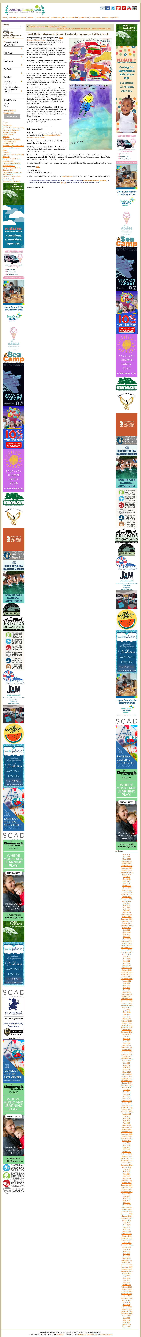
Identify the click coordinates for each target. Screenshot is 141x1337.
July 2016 (126, 1116)
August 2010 (126, 1273)
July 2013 (126, 1196)
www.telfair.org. (67, 176)
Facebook (107, 8)
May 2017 (126, 1094)
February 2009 (126, 1307)
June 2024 (126, 905)
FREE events (21, 18)
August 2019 (126, 1034)
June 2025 (126, 879)
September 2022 (126, 952)
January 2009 (127, 1309)
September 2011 (126, 1245)
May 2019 (126, 1041)
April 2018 (126, 1069)
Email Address (13, 45)
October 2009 (127, 1296)
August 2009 (126, 1300)
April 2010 (126, 1282)
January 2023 (127, 943)
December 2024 (126, 892)
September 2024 (126, 899)
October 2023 (127, 923)
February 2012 (126, 1234)
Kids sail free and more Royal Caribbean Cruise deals (47, 26)
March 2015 (126, 1152)
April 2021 (126, 990)
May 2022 (126, 961)
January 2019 (127, 1050)
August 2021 (126, 981)
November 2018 (126, 1054)
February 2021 (126, 994)
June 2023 (126, 932)
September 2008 (126, 1313)
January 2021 (127, 996)
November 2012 (126, 1214)
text (7, 106)
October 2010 (127, 1269)
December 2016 (126, 1105)
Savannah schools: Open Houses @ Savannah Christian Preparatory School (84, 28)
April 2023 (126, 937)
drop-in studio (48, 135)
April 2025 (126, 883)
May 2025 (126, 881)
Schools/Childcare (42, 18)
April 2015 (126, 1149)
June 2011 (126, 1251)
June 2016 (126, 1118)
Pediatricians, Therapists (11, 139)
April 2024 (126, 910)
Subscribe (102, 8)
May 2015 (126, 1147)
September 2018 (126, 1058)
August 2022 (126, 954)
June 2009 (126, 1305)
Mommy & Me (8, 143)
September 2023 (126, 925)
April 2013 (126, 1203)
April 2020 (126, 1016)
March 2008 (126, 1324)
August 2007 (126, 1327)
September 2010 (126, 1271)
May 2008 (126, 1322)
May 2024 (126, 908)
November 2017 (126, 1081)
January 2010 (127, 1289)
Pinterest (123, 8)
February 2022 (126, 968)
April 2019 (126, 1043)
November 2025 (126, 868)
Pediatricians (55, 18)
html (7, 103)
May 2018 (126, 1067)
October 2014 (127, 1163)
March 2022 (126, 965)
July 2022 (126, 956)
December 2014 (126, 1158)
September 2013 (126, 1192)
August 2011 (126, 1247)
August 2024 (126, 901)
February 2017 (126, 1101)
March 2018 (126, 1072)
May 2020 (126, 1014)
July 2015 (126, 1143)
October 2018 (127, 1056)
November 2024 (126, 894)
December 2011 (126, 1238)
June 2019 (126, 1039)
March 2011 (126, 1258)
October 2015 (127, 1136)
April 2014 (126, 1176)
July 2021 (126, 983)
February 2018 (126, 1074)
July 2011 (126, 1249)
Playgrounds (7, 125)
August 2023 (126, 928)
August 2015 (126, 1141)
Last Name (13, 61)
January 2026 (127, 863)
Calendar (30, 18)
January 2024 (127, 917)
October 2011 (127, 1243)
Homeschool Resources (11, 148)
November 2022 (126, 948)
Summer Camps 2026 (110, 18)
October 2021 (127, 976)
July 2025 (126, 877)
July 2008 (126, 1318)
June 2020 (126, 1012)
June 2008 (126, 1320)
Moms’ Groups (8, 134)
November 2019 (126, 1027)
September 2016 (126, 1112)
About (5, 18)
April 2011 (126, 1256)
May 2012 (126, 1227)
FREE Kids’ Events (9, 141)
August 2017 (126, 1087)
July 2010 (126, 1276)
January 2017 (127, 1103)
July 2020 (126, 1010)
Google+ (118, 8)
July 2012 (126, 1222)
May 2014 (126, 1174)
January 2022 (127, 970)
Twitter (113, 8)
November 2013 (126, 1187)
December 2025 (126, 866)
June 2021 (126, 985)
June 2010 (126, 1278)
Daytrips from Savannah (11, 181)
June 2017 (126, 1092)
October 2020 (127, 1003)
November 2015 (126, 1134)
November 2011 (126, 1240)
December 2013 (126, 1185)
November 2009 (126, 1294)
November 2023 (126, 921)
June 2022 (126, 959)
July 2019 (126, 1036)
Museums (103, 180)
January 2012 (127, 1236)
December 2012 (126, 1211)
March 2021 (126, 992)
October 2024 (127, 897)
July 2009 (126, 1302)
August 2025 (126, 874)
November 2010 (126, 1267)
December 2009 (126, 1291)
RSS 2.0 (63, 182)
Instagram (134, 8)
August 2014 (126, 1167)
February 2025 (126, 888)
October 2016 (127, 1109)
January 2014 (127, 1183)
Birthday (13, 77)
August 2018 (126, 1061)
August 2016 (126, 1114)
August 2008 (126, 1316)
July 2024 (126, 903)
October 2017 (127, 1083)
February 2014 (126, 1180)
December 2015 (126, 1132)
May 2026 (126, 854)
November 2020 (126, 1001)
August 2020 (126, 1007)
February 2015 (126, 1154)
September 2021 (126, 979)
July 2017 (126, 1090)
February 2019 (126, 1047)
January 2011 (127, 1262)
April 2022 (126, 963)
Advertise (12, 18)
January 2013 (127, 1209)
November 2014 (126, 1160)
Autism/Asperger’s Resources (13, 146)
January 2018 (127, 1076)
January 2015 (127, 1156)
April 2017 (126, 1096)
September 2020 (126, 1005)
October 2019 (127, 1030)
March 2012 (126, 1231)
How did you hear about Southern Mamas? (13, 89)
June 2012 (126, 1225)
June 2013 (126, 1198)
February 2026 (126, 861)
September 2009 (126, 1298)
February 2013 (126, 1207)
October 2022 (127, 950)
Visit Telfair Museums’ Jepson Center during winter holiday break (68, 34)
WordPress (60, 1334)
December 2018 (126, 1052)
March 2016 (126, 1125)
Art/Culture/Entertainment (91, 180)
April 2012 (126, 1229)
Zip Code (13, 69)
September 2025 (126, 872)
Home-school (95, 18)
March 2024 (126, 912)
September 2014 (126, 1165)
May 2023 (126, 934)
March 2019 (126, 1045)
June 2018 (126, 1065)
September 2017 (126, 1085)
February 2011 (126, 1260)
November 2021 (126, 974)
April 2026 (126, 857)
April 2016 (126, 1123)
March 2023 (126, 939)
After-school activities (70, 18)
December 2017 (126, 1078)
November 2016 (126, 1107)
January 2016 (127, 1129)
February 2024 (126, 914)
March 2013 (126, 1205)
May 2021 (126, 988)
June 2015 (126, 1145)
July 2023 (126, 930)
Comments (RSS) (106, 1334)
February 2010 (126, 1287)
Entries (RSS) (92, 1334)
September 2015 (126, 1138)
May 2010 (126, 1280)
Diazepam (81, 1334)
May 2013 (126, 1200)
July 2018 (126, 1063)
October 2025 (127, 870)
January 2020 (127, 1023)
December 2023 (126, 919)
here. (38, 167)
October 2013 (127, 1189)
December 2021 (126, 972)
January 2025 (127, 890)
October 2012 (127, 1216)
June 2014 (126, 1171)
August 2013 (126, 1194)
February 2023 (126, 941)
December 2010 (126, 1265)
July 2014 (126, 1169)
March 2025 (126, 886)
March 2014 (126, 1178)
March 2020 (126, 1018)
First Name (13, 53)
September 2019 (126, 1032)
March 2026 (126, 859)
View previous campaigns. (10, 111)
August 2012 (126, 1220)
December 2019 (126, 1025)
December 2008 (126, 1311)
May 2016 (126, 1120)
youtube (129, 8)
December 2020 (126, 999)
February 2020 (126, 1021)
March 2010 (126, 1285)
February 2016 (126, 1127)
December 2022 (126, 945)
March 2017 (126, 1098)
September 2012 (126, 1218)
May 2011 (126, 1254)
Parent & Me (84, 18)
